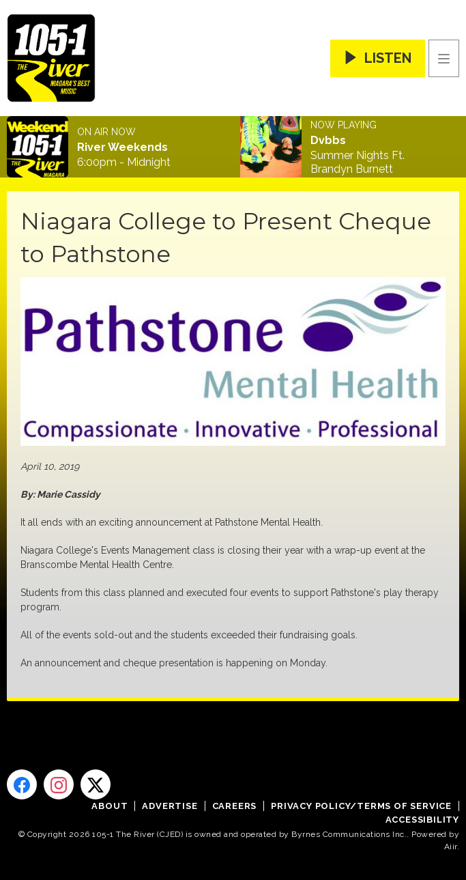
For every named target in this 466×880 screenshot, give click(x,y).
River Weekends (122, 147)
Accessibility (422, 819)
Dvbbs (328, 140)
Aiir (450, 846)
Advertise (169, 806)
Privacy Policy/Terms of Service (361, 806)
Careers (234, 806)
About (109, 806)
